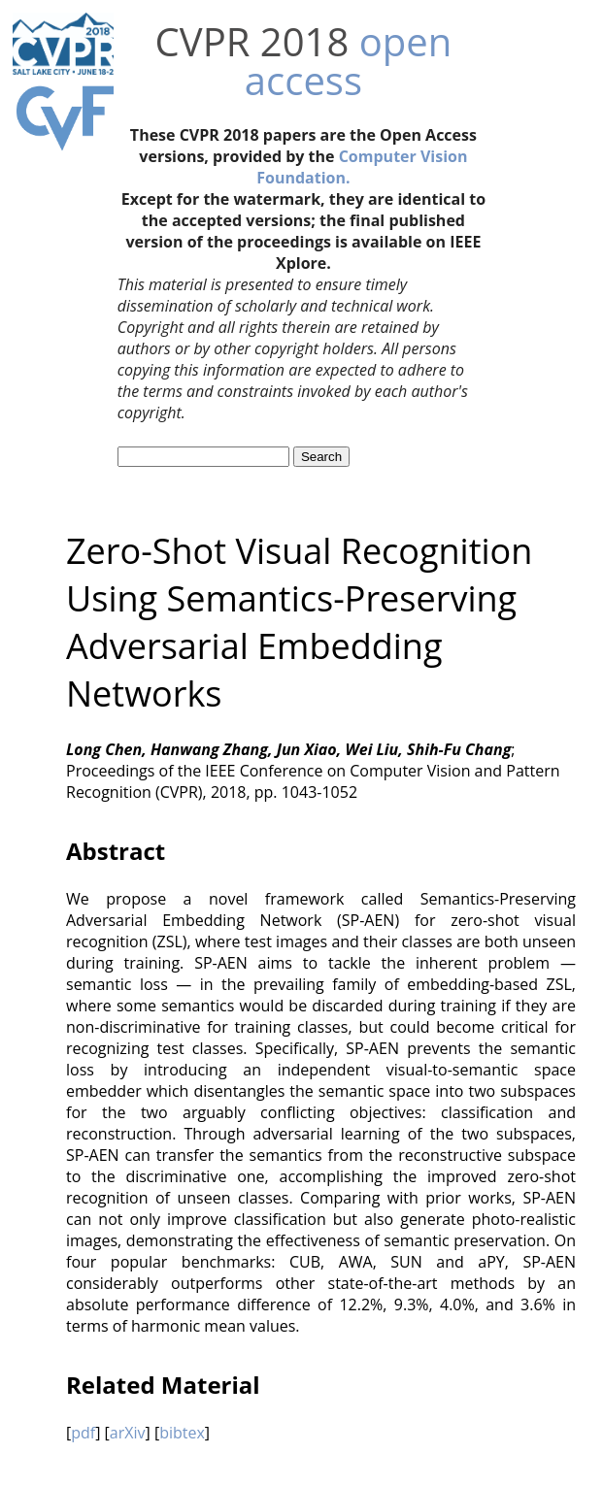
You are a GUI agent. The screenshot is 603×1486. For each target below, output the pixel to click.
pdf (83, 1432)
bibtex (182, 1432)
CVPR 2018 (252, 41)
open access (348, 61)
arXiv (128, 1432)
